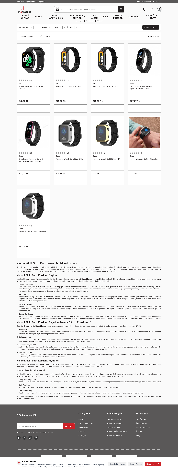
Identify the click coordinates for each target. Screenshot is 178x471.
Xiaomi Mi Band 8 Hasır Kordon (105, 86)
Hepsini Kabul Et (153, 464)
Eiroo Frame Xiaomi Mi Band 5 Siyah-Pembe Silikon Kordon (31, 160)
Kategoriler (40, 1)
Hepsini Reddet (136, 464)
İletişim (139, 431)
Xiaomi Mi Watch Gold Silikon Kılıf (106, 159)
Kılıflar (39, 16)
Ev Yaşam (94, 16)
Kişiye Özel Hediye (152, 16)
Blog (138, 435)
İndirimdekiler (141, 423)
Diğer (105, 16)
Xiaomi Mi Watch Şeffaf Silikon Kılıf (144, 159)
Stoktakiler (46, 36)
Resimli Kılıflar (25, 16)
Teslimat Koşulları (114, 419)
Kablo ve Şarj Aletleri (77, 16)
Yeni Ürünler (141, 419)
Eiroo (21, 83)
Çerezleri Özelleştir (117, 464)
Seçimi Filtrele (150, 27)
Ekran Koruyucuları (55, 16)
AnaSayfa (20, 1)
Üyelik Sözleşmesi (114, 423)
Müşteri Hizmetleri (143, 427)
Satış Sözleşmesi (114, 427)
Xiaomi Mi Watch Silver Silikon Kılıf (32, 232)
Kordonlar (134, 16)
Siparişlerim (30, 1)
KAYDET (69, 426)
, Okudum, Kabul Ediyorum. (35, 432)
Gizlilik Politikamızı (63, 467)
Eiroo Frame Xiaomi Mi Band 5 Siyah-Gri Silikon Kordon (142, 87)
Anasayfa (79, 21)
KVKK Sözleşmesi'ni (27, 432)
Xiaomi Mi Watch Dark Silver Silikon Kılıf (70, 160)
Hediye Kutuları (118, 16)
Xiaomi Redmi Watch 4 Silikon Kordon (31, 87)
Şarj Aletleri (83, 427)
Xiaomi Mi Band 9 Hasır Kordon (68, 86)
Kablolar (81, 431)
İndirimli (68, 27)
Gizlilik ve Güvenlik (114, 435)
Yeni (79, 27)
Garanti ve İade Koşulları (117, 431)
